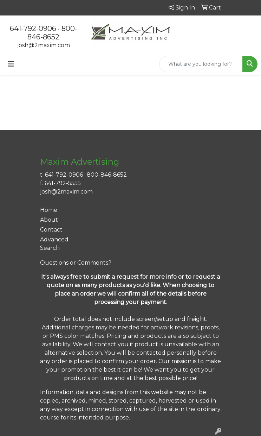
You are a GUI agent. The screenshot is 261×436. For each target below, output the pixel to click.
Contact (51, 229)
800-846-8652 (52, 32)
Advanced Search (54, 243)
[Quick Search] (201, 64)
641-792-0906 (33, 28)
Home (48, 210)
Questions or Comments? (75, 262)
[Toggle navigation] (11, 64)
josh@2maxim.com (43, 45)
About (49, 219)
